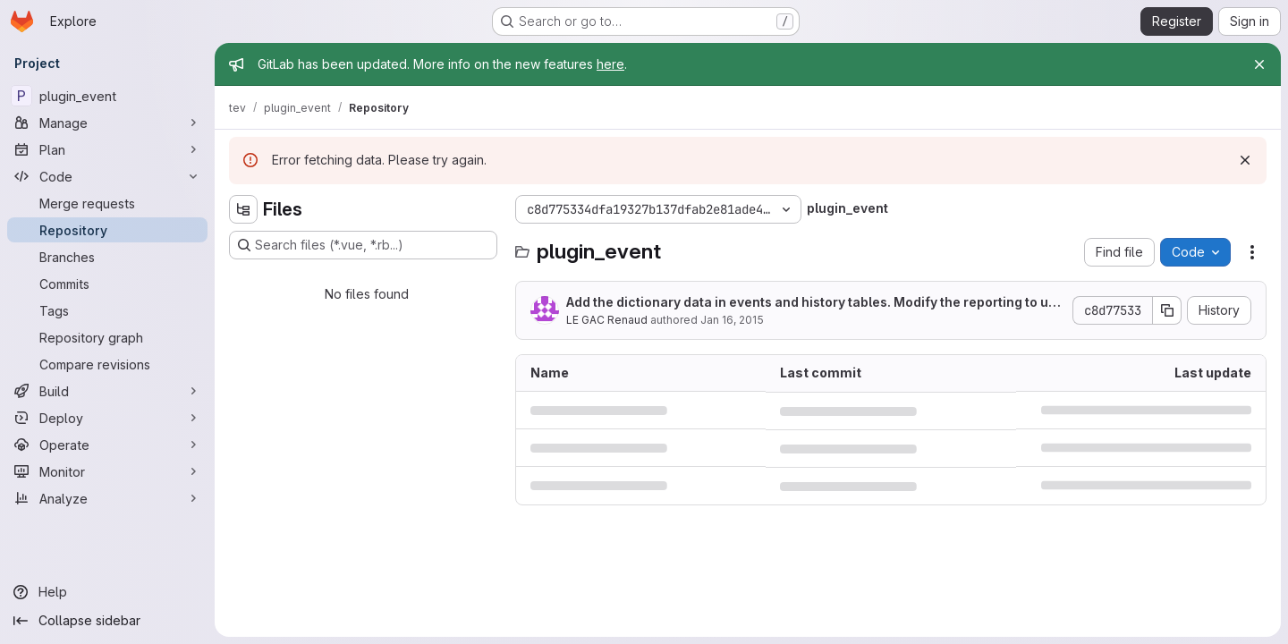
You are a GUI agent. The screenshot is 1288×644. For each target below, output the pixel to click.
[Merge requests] (107, 203)
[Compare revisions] (107, 364)
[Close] (1259, 64)
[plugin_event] (107, 95)
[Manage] (107, 122)
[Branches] (107, 256)
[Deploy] (107, 417)
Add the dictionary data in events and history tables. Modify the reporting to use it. (814, 302)
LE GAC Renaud (607, 319)
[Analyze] (107, 498)
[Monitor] (107, 471)
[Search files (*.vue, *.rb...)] (363, 245)
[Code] (107, 176)
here (610, 64)
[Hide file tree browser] (243, 209)
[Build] (107, 390)
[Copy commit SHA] (1167, 310)
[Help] (107, 592)
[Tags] (107, 310)
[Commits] (107, 283)
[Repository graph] (107, 337)
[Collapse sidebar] (107, 620)
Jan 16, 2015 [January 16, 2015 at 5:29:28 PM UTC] (732, 319)
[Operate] (107, 444)
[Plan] (107, 149)
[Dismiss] (1245, 160)
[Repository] (107, 229)
